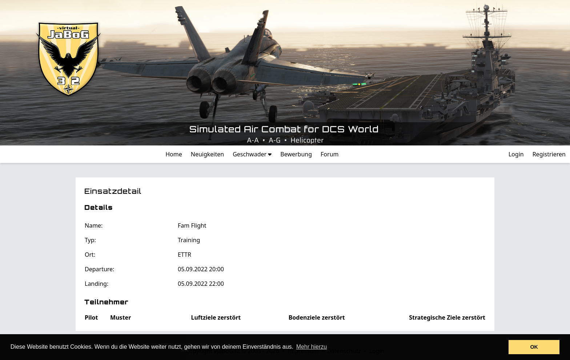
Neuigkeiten (207, 154)
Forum (329, 154)
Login (516, 154)
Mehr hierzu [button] (311, 347)
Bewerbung (296, 154)
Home (173, 154)
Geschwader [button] (252, 154)
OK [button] (534, 347)
